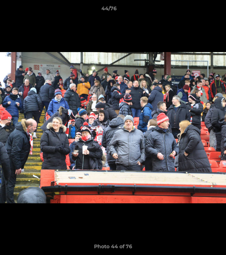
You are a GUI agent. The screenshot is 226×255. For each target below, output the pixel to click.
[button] (200, 10)
